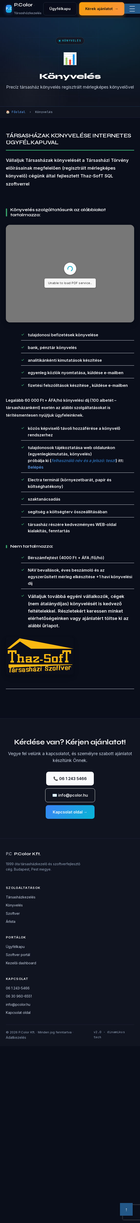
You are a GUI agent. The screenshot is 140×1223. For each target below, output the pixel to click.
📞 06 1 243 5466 (70, 778)
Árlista (10, 921)
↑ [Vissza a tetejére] (126, 1209)
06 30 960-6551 (19, 996)
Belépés (35, 467)
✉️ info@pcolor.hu (70, 795)
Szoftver (13, 913)
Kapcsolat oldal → (70, 812)
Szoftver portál (18, 955)
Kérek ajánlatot (101, 9)
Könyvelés (14, 905)
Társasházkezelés (20, 897)
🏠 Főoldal (15, 112)
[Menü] (132, 9)
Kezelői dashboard (21, 963)
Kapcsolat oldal (18, 1012)
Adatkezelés (16, 1037)
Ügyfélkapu (60, 8)
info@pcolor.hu (18, 1004)
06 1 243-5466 (18, 988)
